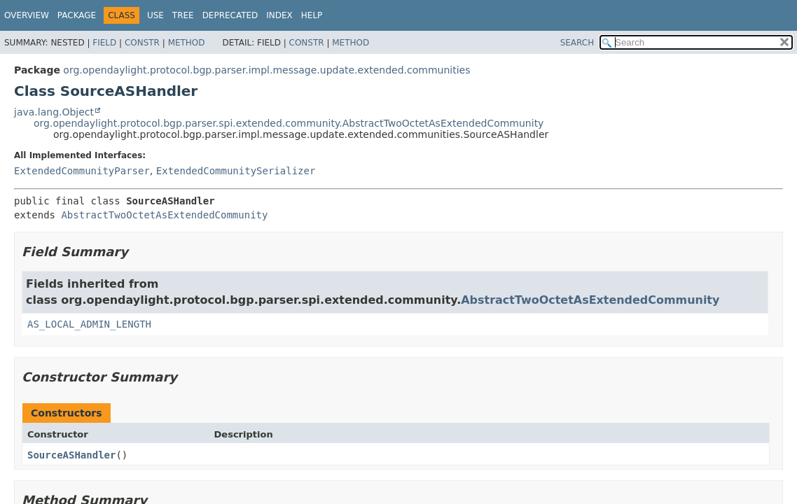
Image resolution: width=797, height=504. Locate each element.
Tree (183, 15)
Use (155, 15)
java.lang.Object (54, 112)
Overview (26, 15)
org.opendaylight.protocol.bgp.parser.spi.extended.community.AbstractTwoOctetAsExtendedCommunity (288, 123)
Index (279, 15)
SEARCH (577, 43)
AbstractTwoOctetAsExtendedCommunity (164, 214)
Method (186, 43)
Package (76, 15)
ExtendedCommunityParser (82, 170)
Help (312, 15)
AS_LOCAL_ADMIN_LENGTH (89, 324)
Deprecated (230, 15)
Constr (142, 43)
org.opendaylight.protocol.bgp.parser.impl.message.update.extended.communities (266, 70)
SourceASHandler (71, 455)
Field (104, 43)
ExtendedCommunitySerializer (236, 170)
